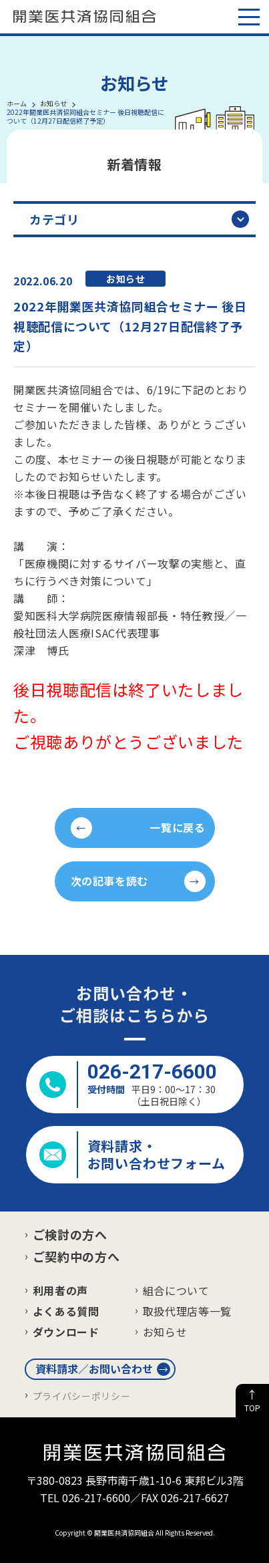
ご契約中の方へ (76, 1256)
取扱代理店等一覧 (187, 1311)
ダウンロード (66, 1332)
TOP (252, 1407)
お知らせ (165, 1332)
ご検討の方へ (70, 1234)
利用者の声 (60, 1290)
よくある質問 (66, 1311)
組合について (176, 1290)
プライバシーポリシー (81, 1396)
